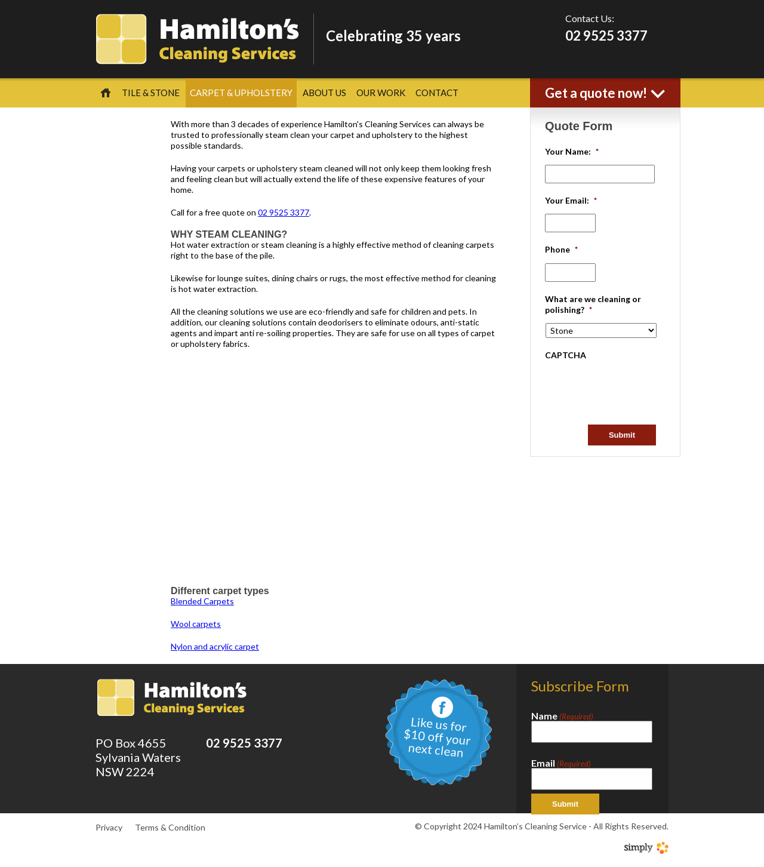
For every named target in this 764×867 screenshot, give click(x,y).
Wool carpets (196, 624)
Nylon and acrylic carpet (215, 646)
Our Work (380, 92)
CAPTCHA (565, 355)
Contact (436, 92)
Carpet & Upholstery (241, 92)
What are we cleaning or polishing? (593, 304)
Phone (561, 249)
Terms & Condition (170, 827)
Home (106, 92)
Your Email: (571, 200)
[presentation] (635, 391)
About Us (324, 92)
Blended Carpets (202, 601)
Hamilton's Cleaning (197, 39)
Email (561, 763)
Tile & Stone (151, 92)
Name (562, 716)
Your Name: (572, 151)
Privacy (109, 827)
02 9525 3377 (606, 35)
